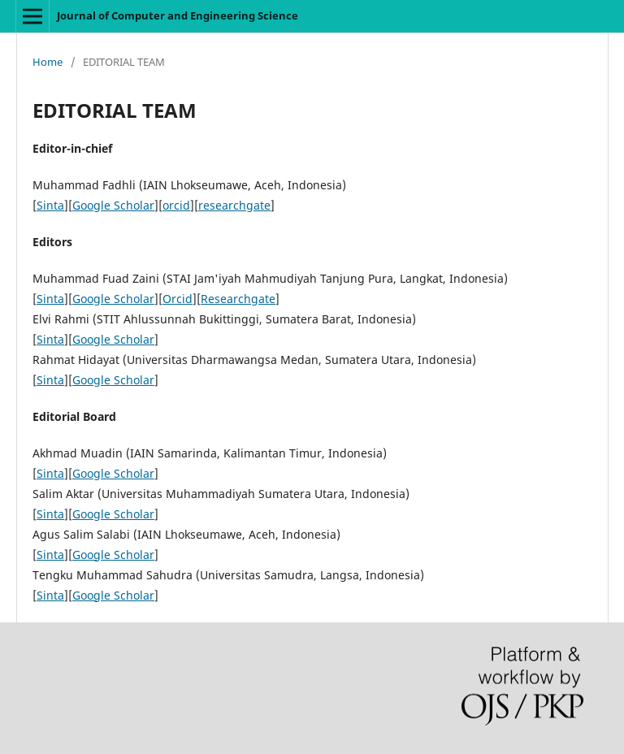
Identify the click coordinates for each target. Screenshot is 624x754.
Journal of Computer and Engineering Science (177, 15)
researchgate (234, 205)
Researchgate (238, 298)
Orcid (177, 298)
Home (47, 61)
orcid (176, 205)
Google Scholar (113, 205)
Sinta (50, 205)
